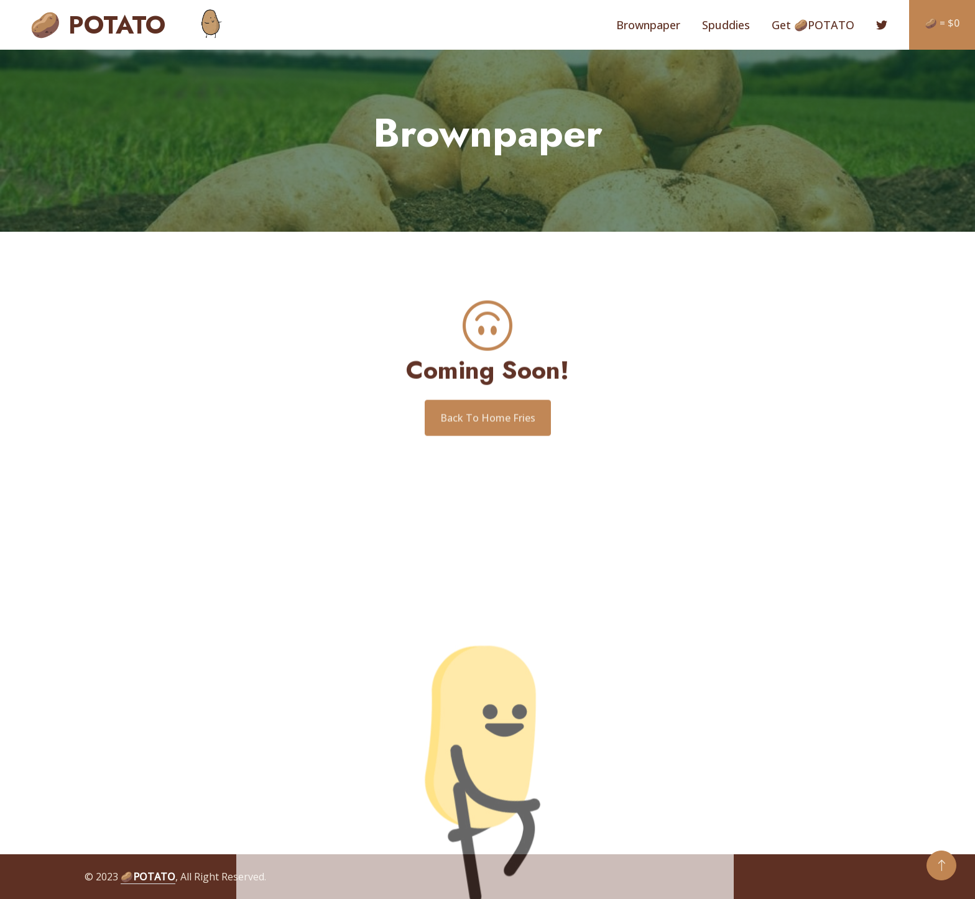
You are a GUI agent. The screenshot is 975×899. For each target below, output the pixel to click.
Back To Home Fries (487, 427)
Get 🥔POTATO (813, 24)
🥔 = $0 (942, 23)
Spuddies (726, 24)
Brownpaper (648, 24)
